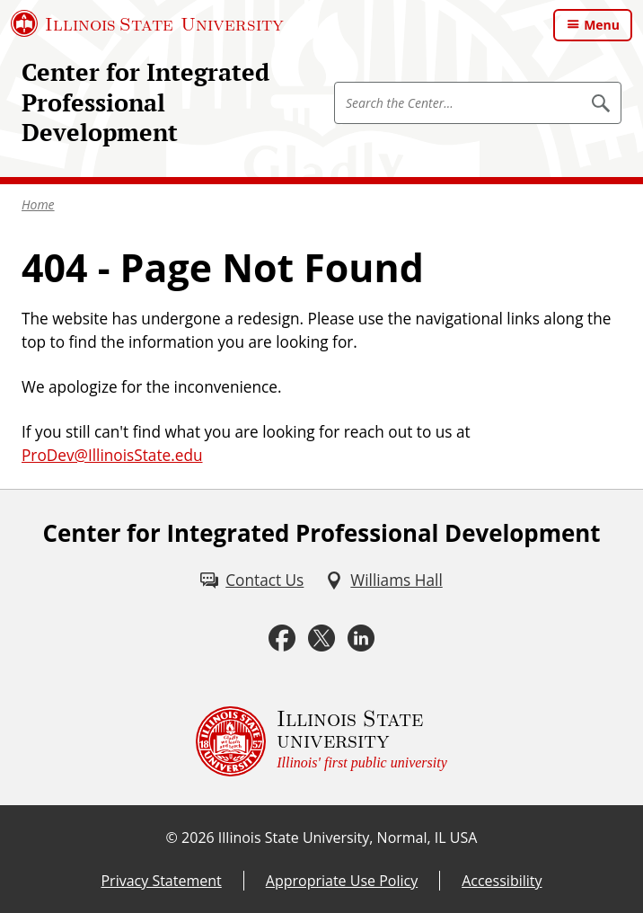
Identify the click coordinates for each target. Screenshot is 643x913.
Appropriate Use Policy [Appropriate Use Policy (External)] (342, 881)
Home (38, 204)
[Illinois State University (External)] (147, 23)
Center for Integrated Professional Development (145, 102)
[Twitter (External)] (321, 638)
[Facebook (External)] (282, 638)
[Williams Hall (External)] (383, 580)
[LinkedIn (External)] (361, 638)
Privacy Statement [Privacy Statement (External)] (161, 881)
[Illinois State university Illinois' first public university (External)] (321, 741)
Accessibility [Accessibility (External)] (502, 881)
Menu (602, 24)
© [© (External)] (172, 837)
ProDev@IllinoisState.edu (112, 455)
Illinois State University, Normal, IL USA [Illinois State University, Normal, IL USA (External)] (348, 837)
